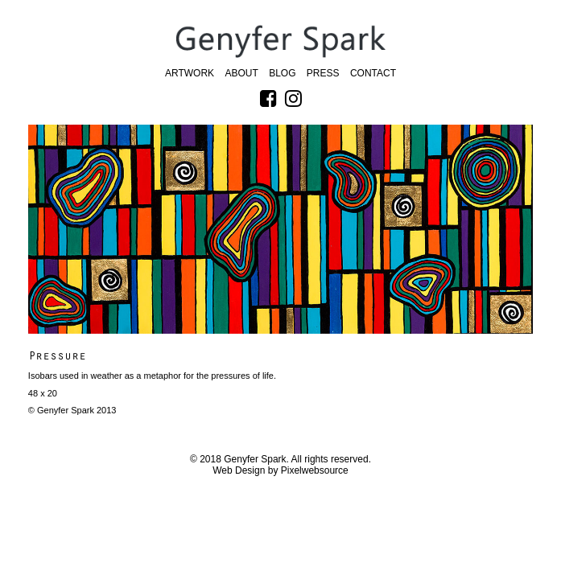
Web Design (238, 470)
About (241, 73)
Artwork (189, 73)
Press (323, 73)
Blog (282, 73)
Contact (373, 73)
